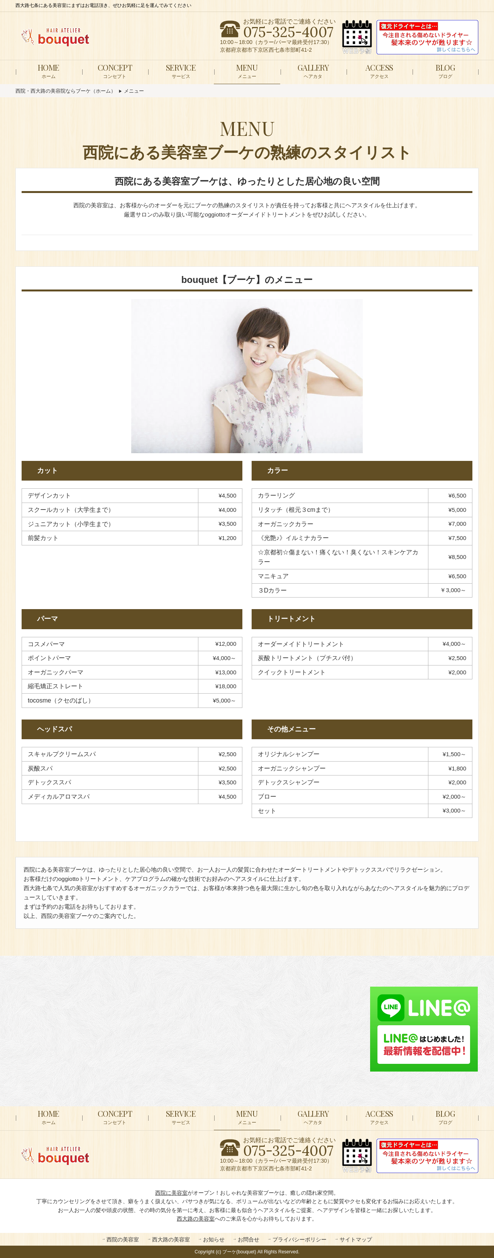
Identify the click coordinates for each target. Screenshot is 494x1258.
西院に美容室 (171, 1193)
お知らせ (214, 1239)
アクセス (379, 70)
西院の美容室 (123, 1239)
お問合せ (248, 1239)
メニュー (246, 70)
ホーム (48, 70)
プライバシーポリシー (299, 1239)
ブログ (445, 70)
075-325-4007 (288, 32)
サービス (181, 70)
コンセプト (115, 70)
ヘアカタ (313, 70)
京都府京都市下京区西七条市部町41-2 (266, 50)
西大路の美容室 (196, 1219)
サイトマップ (356, 1239)
